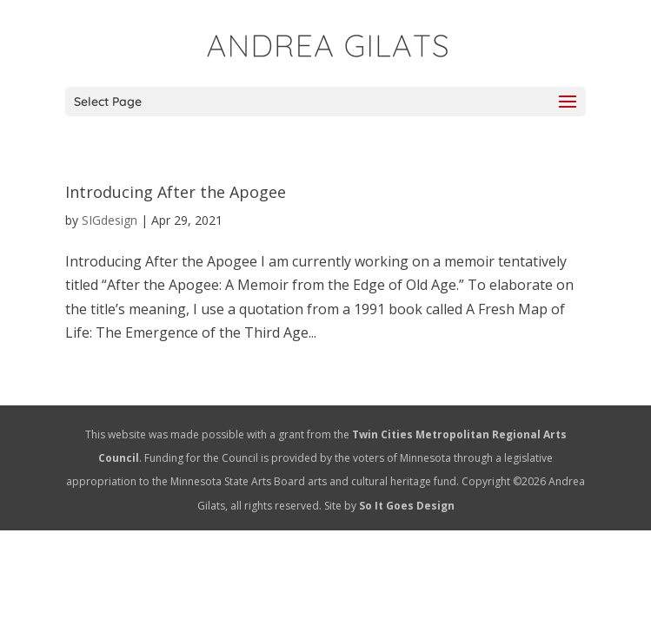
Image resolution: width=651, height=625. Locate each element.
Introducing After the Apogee (175, 191)
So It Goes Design (407, 505)
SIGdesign (109, 220)
